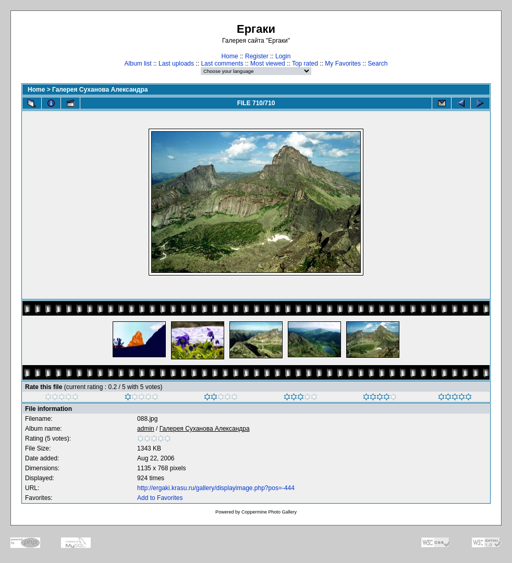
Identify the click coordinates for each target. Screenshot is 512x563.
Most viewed (267, 63)
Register (257, 56)
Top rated (305, 63)
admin (145, 428)
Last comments (222, 63)
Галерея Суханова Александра (100, 89)
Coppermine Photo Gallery (269, 512)
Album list (138, 63)
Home (230, 56)
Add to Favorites (159, 498)
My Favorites (343, 63)
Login (282, 56)
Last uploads (176, 63)
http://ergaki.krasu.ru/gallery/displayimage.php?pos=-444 (216, 488)
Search (377, 63)
